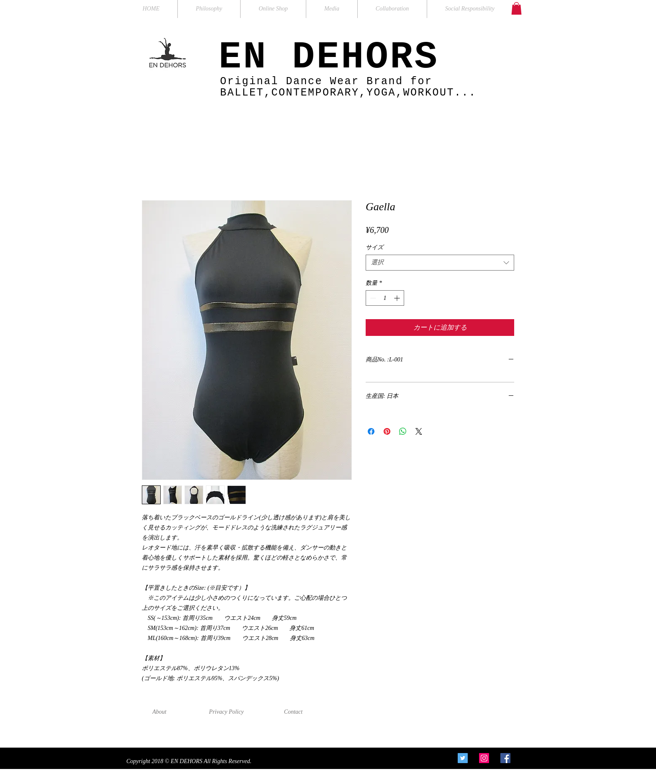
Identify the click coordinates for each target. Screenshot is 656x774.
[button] (516, 8)
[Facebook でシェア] (371, 431)
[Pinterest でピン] (387, 431)
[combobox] (440, 263)
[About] (159, 712)
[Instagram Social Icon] (484, 758)
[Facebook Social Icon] (505, 758)
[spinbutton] (384, 298)
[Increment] (397, 298)
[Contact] (293, 712)
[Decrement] (372, 298)
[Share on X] (419, 431)
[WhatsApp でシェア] (403, 431)
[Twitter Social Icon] (463, 758)
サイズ (374, 247)
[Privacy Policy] (226, 712)
